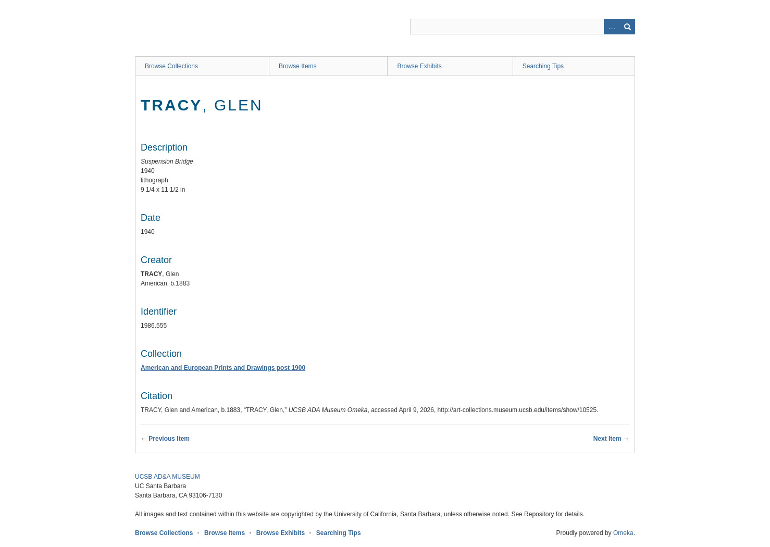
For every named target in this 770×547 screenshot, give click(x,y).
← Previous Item (165, 438)
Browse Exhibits (419, 66)
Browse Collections (171, 66)
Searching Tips (543, 66)
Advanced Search (611, 26)
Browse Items (298, 66)
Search (627, 26)
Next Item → (611, 438)
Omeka (623, 533)
